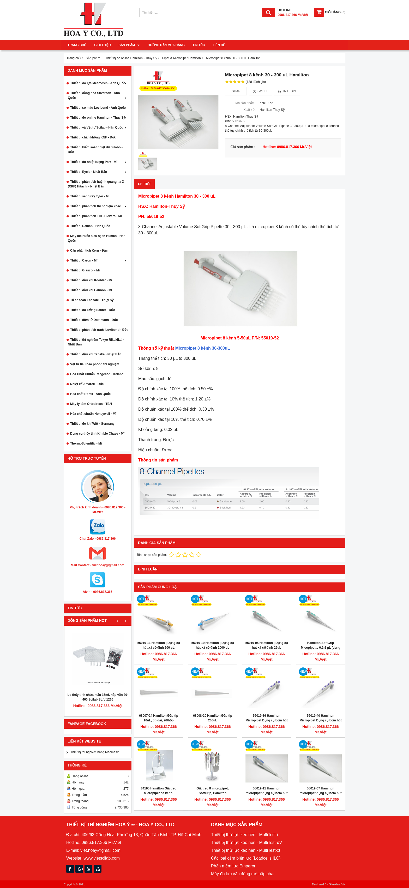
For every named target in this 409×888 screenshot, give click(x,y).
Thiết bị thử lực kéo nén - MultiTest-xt (245, 850)
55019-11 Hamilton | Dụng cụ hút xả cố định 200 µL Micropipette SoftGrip (158, 647)
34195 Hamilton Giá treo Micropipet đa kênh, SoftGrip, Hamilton (159, 793)
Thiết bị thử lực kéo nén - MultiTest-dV (246, 842)
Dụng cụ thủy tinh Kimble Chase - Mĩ (97, 433)
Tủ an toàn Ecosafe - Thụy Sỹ (91, 300)
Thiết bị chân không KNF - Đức (93, 137)
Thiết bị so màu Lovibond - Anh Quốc (98, 108)
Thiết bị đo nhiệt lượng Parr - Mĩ (98, 162)
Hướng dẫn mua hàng (165, 45)
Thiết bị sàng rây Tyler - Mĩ (89, 196)
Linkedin (287, 91)
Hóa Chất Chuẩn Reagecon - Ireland (97, 374)
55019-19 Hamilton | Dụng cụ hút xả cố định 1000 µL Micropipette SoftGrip (212, 647)
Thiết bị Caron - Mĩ (98, 260)
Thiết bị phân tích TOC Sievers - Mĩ (96, 216)
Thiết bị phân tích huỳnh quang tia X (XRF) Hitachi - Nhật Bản (96, 184)
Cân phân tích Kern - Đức (89, 250)
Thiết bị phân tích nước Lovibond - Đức (99, 330)
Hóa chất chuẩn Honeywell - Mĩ (93, 414)
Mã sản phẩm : (245, 103)
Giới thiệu (102, 45)
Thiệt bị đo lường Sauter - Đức (92, 310)
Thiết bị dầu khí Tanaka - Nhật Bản (95, 354)
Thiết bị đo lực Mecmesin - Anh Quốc (98, 83)
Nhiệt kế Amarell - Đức (87, 384)
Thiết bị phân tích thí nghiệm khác (98, 206)
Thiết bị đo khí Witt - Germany (92, 423)
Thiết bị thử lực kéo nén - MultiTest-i (244, 834)
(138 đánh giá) (256, 82)
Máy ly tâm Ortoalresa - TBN (91, 404)
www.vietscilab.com (101, 858)
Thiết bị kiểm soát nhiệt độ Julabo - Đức (95, 149)
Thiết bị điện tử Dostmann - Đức (94, 320)
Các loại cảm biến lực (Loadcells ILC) (246, 858)
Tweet (260, 91)
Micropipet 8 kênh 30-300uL (202, 348)
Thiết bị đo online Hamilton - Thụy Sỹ (98, 117)
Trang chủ (77, 45)
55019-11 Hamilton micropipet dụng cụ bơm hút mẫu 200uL (267, 793)
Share (236, 91)
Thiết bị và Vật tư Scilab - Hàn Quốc (98, 127)
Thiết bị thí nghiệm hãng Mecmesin (94, 752)
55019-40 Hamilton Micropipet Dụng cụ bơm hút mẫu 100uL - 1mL (320, 720)
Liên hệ (219, 45)
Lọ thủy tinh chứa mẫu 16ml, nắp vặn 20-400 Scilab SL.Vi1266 (98, 697)
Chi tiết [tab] (144, 184)
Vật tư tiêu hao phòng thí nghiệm (94, 364)
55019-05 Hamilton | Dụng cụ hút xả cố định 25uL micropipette (266, 647)
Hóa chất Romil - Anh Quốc (90, 394)
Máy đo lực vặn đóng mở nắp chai (242, 874)
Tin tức (198, 45)
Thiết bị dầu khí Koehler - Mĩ (91, 280)
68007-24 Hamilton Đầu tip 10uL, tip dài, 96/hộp (158, 718)
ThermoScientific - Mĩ (86, 443)
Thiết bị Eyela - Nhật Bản (98, 172)
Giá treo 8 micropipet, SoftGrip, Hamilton (212, 791)
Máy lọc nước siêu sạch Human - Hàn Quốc (96, 238)
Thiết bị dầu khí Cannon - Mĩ (91, 290)
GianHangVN (337, 884)
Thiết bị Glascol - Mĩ (85, 270)
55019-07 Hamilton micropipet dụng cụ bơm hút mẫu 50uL (321, 793)
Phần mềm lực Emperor (233, 866)
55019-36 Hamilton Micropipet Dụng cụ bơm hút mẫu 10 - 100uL (266, 720)
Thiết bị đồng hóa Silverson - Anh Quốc (97, 95)
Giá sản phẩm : (243, 147)
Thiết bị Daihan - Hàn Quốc (90, 226)
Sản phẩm (129, 45)
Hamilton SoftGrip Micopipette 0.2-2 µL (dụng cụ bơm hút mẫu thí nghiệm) (321, 647)
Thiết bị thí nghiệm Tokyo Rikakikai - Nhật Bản (96, 342)
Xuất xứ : (249, 110)
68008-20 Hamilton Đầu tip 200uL (212, 718)
